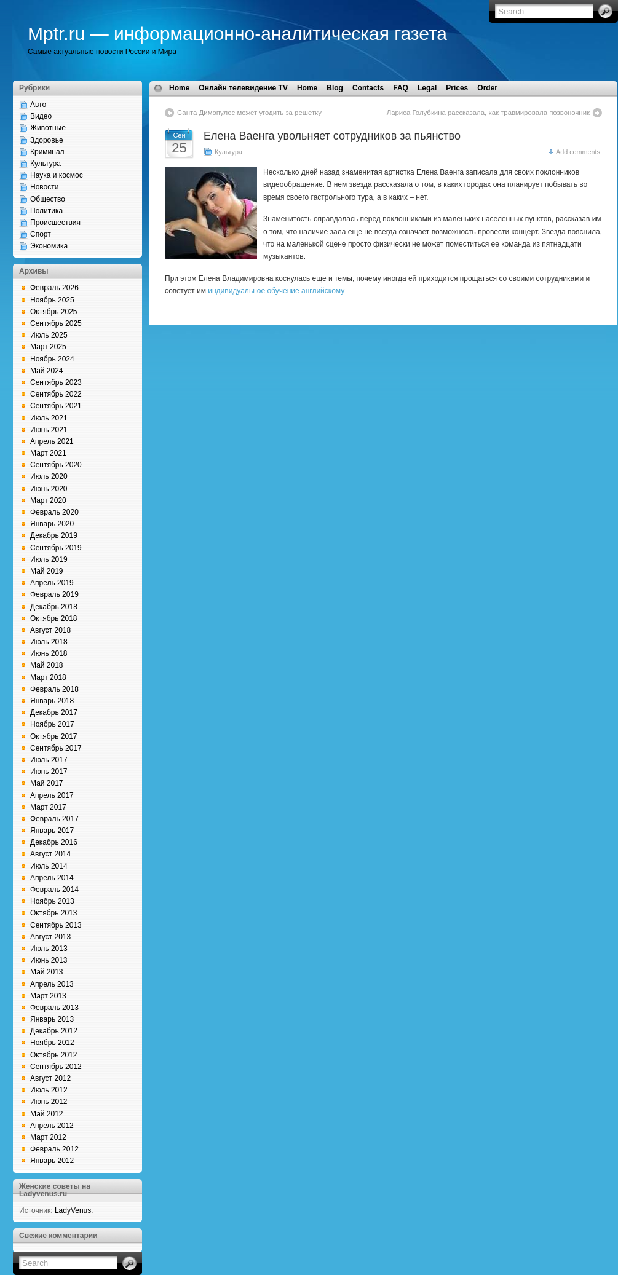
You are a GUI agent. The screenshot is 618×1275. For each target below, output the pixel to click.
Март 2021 (48, 453)
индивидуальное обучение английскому (276, 290)
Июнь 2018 (49, 653)
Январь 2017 (52, 830)
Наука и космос (56, 175)
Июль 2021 (49, 418)
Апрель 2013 (52, 984)
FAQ (400, 88)
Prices (457, 88)
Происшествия (55, 222)
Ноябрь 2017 (52, 724)
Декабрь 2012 (53, 1031)
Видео (41, 116)
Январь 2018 (52, 701)
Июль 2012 (49, 1090)
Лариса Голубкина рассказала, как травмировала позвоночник (488, 112)
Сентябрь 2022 (56, 394)
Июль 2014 (49, 866)
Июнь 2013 (49, 960)
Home (179, 88)
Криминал (47, 152)
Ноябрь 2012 (52, 1042)
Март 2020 (48, 500)
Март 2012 (48, 1137)
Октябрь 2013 (53, 913)
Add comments (578, 152)
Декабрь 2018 (53, 606)
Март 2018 (48, 677)
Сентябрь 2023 (56, 382)
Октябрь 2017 (53, 736)
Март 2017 (48, 807)
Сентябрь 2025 (56, 323)
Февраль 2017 (54, 819)
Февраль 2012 (54, 1149)
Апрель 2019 (52, 582)
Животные (48, 128)
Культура (45, 163)
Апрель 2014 (52, 878)
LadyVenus (73, 1210)
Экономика (49, 246)
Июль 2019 (49, 559)
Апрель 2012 (52, 1125)
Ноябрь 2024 (52, 359)
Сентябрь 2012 (56, 1066)
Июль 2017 (49, 760)
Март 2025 (48, 346)
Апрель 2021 (52, 441)
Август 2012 (50, 1078)
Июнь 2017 (49, 771)
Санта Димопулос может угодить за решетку (249, 112)
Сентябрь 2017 (56, 748)
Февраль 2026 (54, 287)
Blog (335, 88)
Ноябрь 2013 (52, 901)
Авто (38, 104)
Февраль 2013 (54, 1007)
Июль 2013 (49, 948)
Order (487, 88)
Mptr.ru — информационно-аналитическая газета (237, 33)
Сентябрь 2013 (56, 925)
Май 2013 (46, 972)
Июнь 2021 (49, 429)
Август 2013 (50, 937)
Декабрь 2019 (53, 535)
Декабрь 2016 (53, 842)
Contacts (368, 88)
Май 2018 (46, 665)
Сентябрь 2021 (56, 405)
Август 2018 (50, 630)
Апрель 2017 (52, 795)
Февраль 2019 (54, 594)
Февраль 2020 (54, 512)
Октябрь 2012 (53, 1055)
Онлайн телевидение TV (243, 88)
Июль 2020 (49, 476)
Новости (44, 187)
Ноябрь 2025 (52, 300)
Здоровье (46, 140)
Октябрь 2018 (53, 618)
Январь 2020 (52, 523)
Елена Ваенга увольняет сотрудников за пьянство (332, 136)
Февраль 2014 (54, 889)
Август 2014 (50, 854)
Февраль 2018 (54, 689)
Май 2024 (46, 370)
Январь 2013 (52, 1019)
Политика (46, 211)
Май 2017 (46, 783)
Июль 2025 (49, 335)
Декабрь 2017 (53, 712)
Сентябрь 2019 (56, 547)
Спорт (40, 234)
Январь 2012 (52, 1160)
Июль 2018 (49, 642)
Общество (47, 199)
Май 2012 (46, 1114)
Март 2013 (48, 996)
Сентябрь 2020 (56, 464)
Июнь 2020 (49, 488)
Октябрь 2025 (53, 311)
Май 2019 (46, 571)
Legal (427, 88)
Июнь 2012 (49, 1101)
